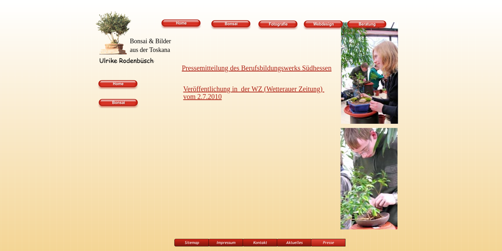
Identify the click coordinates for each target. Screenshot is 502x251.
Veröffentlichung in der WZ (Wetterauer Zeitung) (254, 89)
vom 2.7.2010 (202, 96)
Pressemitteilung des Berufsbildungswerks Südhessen (257, 68)
